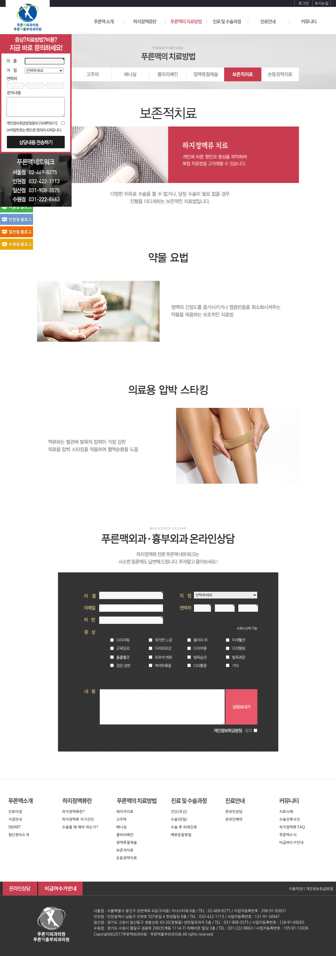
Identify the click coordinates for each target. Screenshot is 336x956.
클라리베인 (125, 835)
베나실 (121, 827)
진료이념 (15, 812)
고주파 (121, 819)
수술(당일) (179, 819)
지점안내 (15, 819)
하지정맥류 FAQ (292, 827)
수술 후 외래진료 (184, 827)
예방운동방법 (181, 835)
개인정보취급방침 (319, 889)
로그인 (304, 3)
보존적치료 (125, 850)
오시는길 (321, 3)
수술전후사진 (289, 819)
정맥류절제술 (126, 842)
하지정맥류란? (73, 812)
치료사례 (286, 812)
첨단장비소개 (18, 835)
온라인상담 (234, 812)
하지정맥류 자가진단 (78, 819)
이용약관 (296, 889)
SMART (14, 827)
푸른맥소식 (288, 835)
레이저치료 (125, 812)
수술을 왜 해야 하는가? (80, 827)
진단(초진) (179, 812)
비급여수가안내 (291, 842)
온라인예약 (234, 819)
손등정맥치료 (126, 858)
